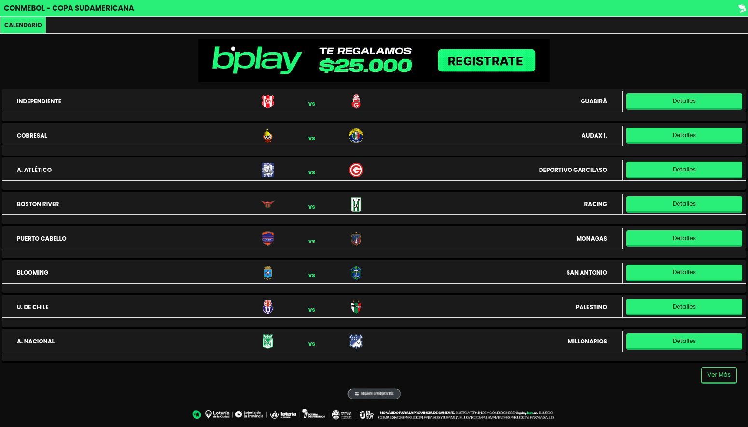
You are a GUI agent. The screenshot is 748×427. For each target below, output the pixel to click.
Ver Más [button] (719, 374)
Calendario (23, 25)
